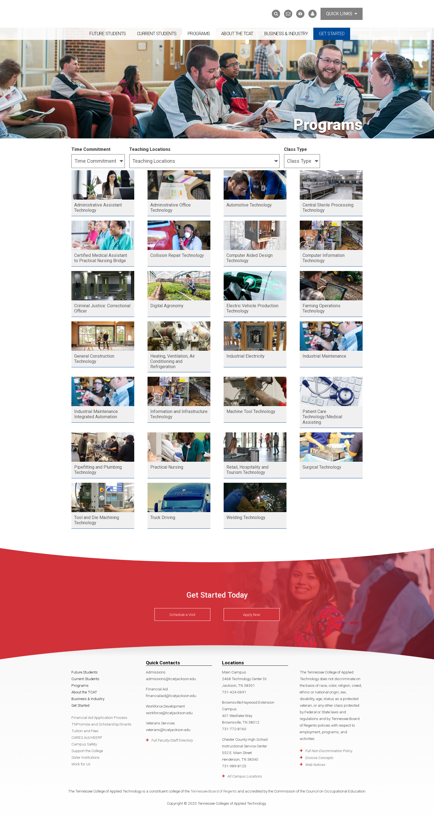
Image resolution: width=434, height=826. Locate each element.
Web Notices (315, 764)
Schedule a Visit (182, 614)
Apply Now (251, 614)
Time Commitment (90, 149)
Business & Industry (286, 33)
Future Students (107, 33)
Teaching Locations (149, 149)
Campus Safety (84, 744)
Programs (199, 33)
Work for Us (81, 764)
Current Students (157, 33)
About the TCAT (237, 33)
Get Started (332, 33)
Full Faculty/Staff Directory (172, 740)
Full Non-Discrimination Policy (328, 750)
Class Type (295, 149)
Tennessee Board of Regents (213, 791)
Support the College (87, 750)
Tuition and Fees (85, 731)
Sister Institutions (85, 757)
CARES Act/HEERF (86, 737)
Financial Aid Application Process (99, 717)
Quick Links (341, 13)
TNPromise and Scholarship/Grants (101, 724)
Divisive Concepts (319, 757)
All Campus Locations (245, 776)
